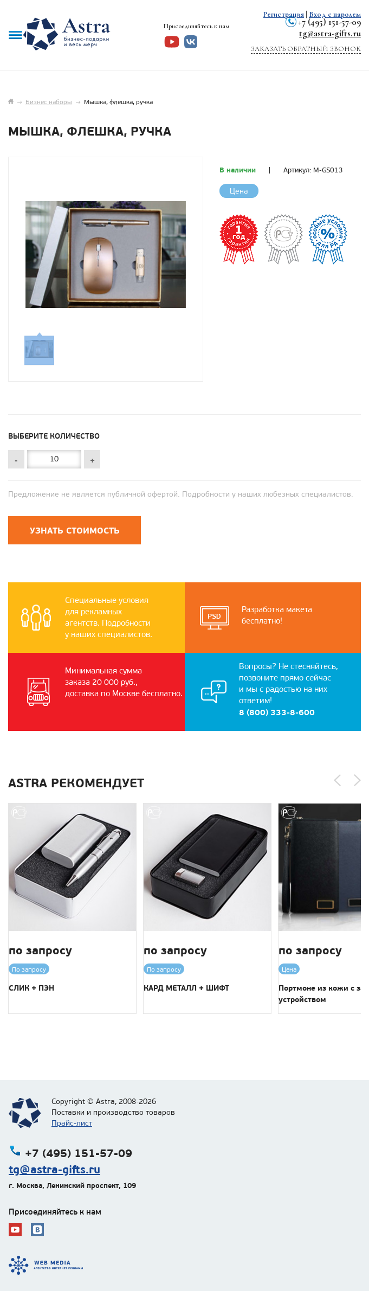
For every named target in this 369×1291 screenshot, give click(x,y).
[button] (337, 780)
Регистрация (283, 14)
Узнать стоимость (75, 530)
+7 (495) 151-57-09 (329, 22)
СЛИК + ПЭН (31, 988)
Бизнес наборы (48, 102)
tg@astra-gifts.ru (330, 33)
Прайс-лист (71, 1123)
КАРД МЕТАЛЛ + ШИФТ (186, 988)
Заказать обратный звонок (306, 48)
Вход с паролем (335, 14)
